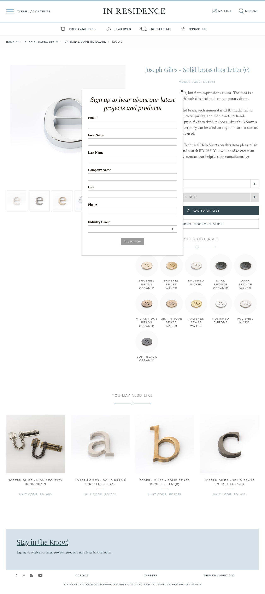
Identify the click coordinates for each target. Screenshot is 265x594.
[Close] (182, 90)
